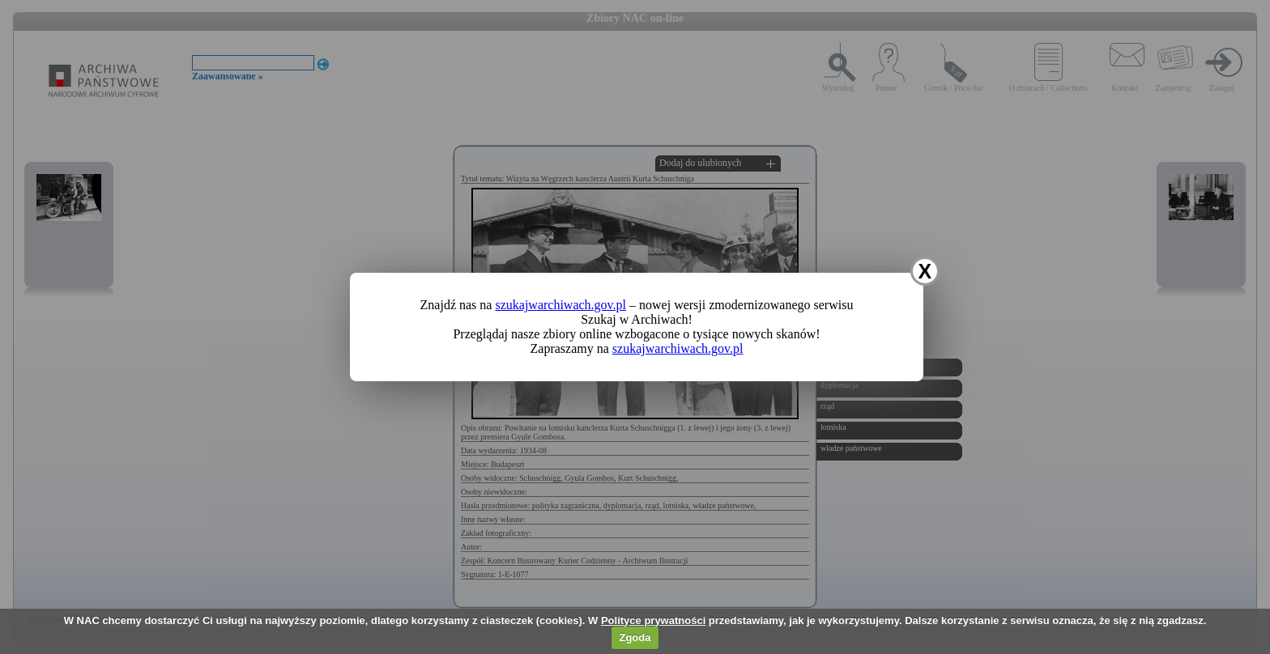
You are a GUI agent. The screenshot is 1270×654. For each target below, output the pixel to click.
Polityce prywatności (653, 620)
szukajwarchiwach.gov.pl (560, 305)
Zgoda (634, 637)
